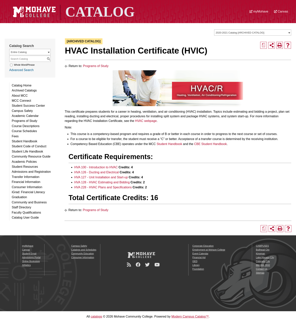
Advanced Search (21, 70)
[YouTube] (157, 264)
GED (194, 261)
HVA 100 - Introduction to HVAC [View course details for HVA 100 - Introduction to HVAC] (96, 167)
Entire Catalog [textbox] (19, 52)
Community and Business (29, 202)
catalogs (96, 316)
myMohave (259, 11)
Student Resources (25, 166)
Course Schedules (24, 131)
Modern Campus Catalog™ (190, 316)
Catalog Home (21, 85)
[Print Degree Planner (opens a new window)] (263, 45)
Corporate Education (203, 246)
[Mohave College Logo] (141, 255)
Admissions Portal (31, 257)
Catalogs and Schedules (83, 249)
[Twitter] (148, 264)
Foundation (198, 269)
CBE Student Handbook (210, 144)
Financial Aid (198, 257)
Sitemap (260, 273)
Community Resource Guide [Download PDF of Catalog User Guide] (31, 156)
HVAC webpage (146, 120)
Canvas (281, 11)
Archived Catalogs (24, 90)
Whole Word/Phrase (24, 65)
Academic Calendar (25, 115)
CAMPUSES (262, 246)
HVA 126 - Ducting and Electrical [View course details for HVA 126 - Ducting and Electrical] (96, 172)
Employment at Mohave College (208, 249)
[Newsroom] (129, 264)
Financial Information (26, 182)
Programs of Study (24, 120)
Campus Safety (22, 110)
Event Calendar (200, 253)
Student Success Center (28, 105)
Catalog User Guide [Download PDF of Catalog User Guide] (25, 217)
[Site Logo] (73, 11)
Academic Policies (24, 161)
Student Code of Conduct (29, 146)
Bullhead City (263, 249)
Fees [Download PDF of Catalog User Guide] (15, 136)
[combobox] (252, 32)
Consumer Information (27, 187)
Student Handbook (24, 141)
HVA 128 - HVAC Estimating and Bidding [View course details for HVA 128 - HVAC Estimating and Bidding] (102, 182)
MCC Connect (21, 100)
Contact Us (261, 269)
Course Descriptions (25, 126)
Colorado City (263, 261)
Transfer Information (25, 177)
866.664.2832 (263, 265)
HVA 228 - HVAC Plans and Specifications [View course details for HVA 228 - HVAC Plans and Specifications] (103, 187)
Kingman (260, 253)
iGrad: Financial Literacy (28, 192)
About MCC (20, 95)
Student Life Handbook (27, 151)
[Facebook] (139, 264)
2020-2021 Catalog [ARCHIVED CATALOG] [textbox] (240, 32)
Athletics (26, 265)
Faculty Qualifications (26, 212)
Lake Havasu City (265, 257)
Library (196, 265)
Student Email (29, 253)
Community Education (82, 253)
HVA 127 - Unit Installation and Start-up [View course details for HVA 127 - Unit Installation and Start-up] (101, 177)
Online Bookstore (31, 261)
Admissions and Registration (31, 171)
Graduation (19, 197)
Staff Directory (21, 207)
